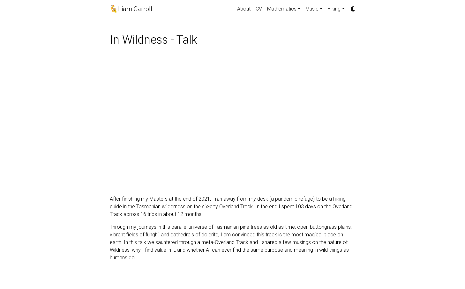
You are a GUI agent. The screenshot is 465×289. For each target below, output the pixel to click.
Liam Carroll (135, 9)
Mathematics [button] (281, 9)
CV (259, 9)
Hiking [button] (334, 9)
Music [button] (312, 9)
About (244, 9)
